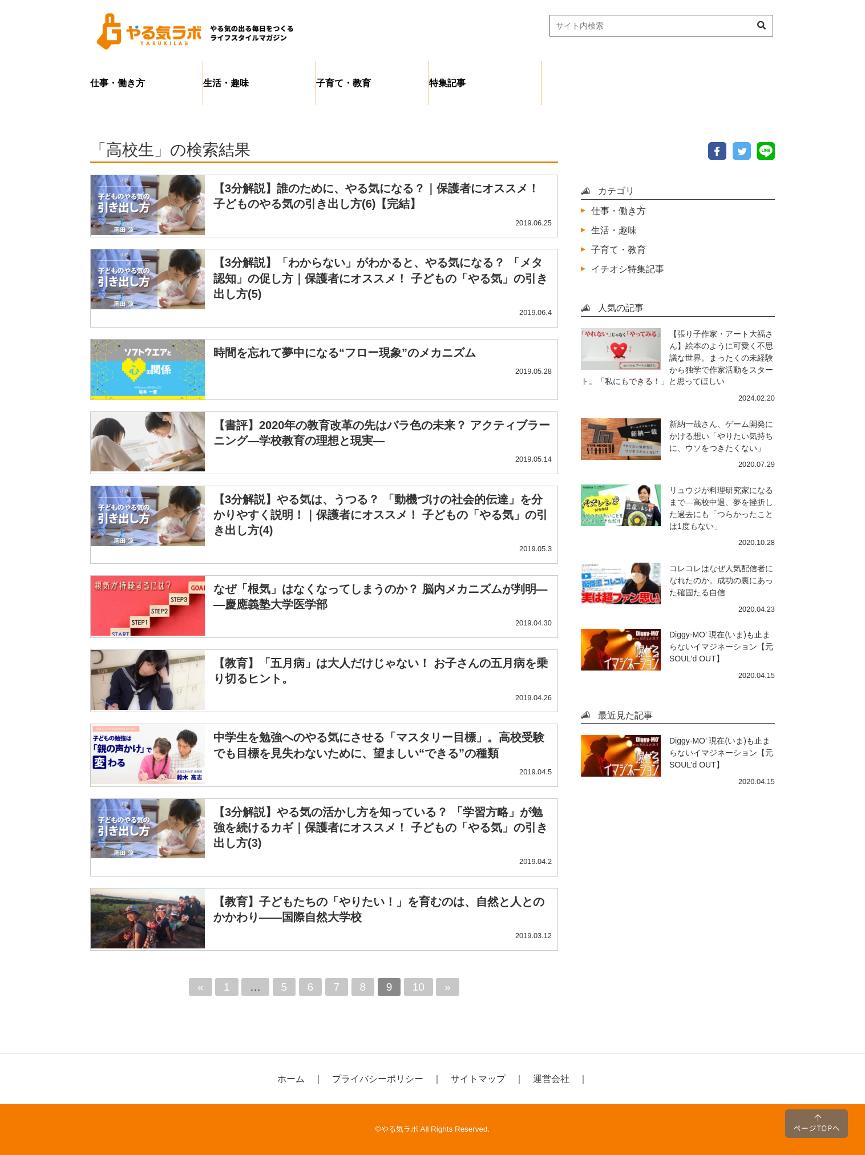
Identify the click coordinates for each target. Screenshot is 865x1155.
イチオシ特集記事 (627, 269)
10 (419, 987)
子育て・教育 (343, 83)
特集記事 (447, 83)
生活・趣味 (226, 83)
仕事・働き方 (117, 83)
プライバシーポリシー (377, 1078)
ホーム (291, 1078)
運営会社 (551, 1078)
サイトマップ (478, 1078)
